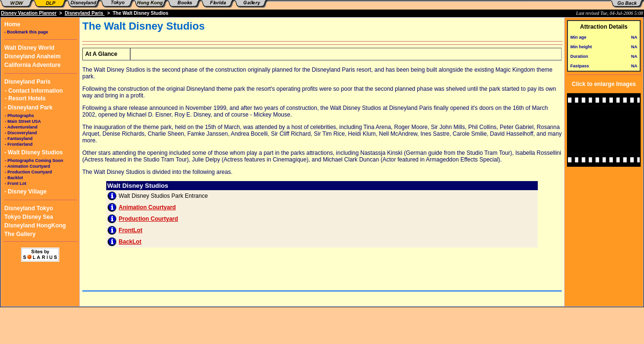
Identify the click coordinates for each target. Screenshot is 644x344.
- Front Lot (15, 183)
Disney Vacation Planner (28, 13)
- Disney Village (25, 191)
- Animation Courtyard (27, 166)
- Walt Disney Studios (33, 152)
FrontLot (130, 230)
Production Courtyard (148, 218)
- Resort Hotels (25, 98)
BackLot (130, 241)
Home (12, 24)
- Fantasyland (19, 138)
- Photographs (19, 115)
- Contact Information (34, 90)
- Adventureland (21, 127)
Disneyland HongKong (35, 225)
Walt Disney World (29, 47)
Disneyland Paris (84, 13)
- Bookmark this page (26, 32)
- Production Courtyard (28, 172)
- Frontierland (19, 144)
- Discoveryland (21, 132)
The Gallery (19, 234)
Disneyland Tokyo (28, 208)
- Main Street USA (23, 121)
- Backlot (14, 177)
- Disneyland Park (28, 107)
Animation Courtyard (147, 207)
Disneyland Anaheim (32, 56)
